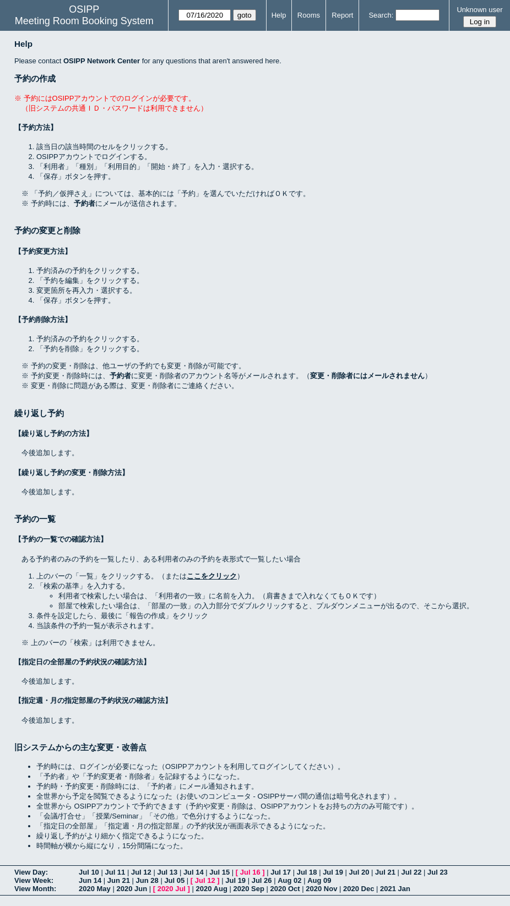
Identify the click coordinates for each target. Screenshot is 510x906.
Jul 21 (385, 872)
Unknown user (479, 10)
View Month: (35, 889)
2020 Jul (172, 889)
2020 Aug (211, 889)
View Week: (33, 880)
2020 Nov (321, 889)
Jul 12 (141, 872)
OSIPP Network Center (101, 61)
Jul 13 (167, 872)
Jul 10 (89, 872)
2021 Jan (395, 889)
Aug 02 (289, 880)
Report (342, 15)
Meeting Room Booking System (84, 20)
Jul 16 (250, 872)
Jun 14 (90, 880)
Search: (380, 15)
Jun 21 (118, 880)
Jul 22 (412, 872)
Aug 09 (319, 880)
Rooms (308, 15)
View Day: (31, 872)
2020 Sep (248, 889)
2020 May (95, 889)
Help (279, 15)
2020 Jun (131, 889)
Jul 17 (280, 872)
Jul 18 (307, 872)
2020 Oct (285, 889)
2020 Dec (358, 889)
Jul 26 (262, 880)
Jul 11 (115, 872)
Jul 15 (219, 872)
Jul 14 (193, 872)
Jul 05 (174, 880)
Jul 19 (333, 872)
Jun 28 (147, 880)
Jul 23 (437, 872)
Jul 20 (359, 872)
